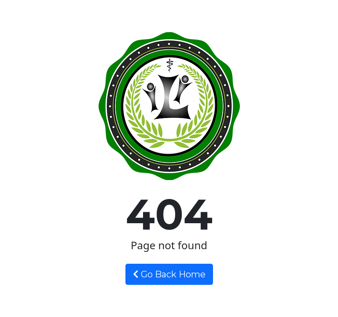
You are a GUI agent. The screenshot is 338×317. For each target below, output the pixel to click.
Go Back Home (169, 274)
